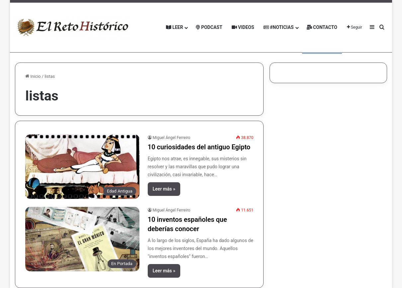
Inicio (32, 76)
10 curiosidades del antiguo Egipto (199, 147)
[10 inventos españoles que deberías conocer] (82, 239)
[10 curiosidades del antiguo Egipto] (82, 166)
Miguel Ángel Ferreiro (171, 137)
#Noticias (279, 27)
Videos (243, 27)
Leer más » (164, 189)
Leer (174, 27)
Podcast (209, 27)
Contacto (322, 27)
